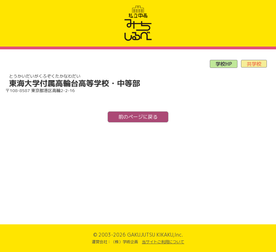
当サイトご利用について (163, 242)
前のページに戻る (138, 116)
